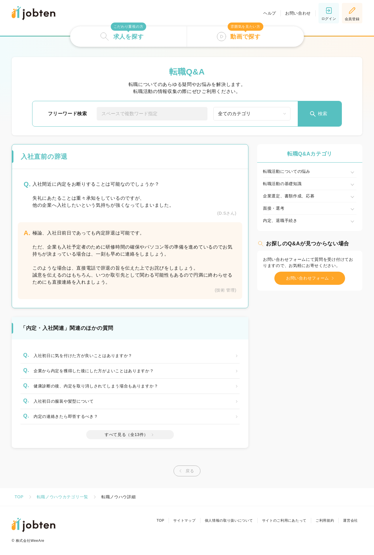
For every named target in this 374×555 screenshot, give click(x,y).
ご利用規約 (325, 520)
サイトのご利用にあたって (284, 520)
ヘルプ (269, 13)
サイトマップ (184, 520)
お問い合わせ (298, 13)
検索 (318, 114)
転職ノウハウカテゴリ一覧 (62, 496)
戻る (185, 471)
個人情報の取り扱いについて (229, 520)
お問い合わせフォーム (311, 278)
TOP (19, 496)
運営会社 (350, 520)
